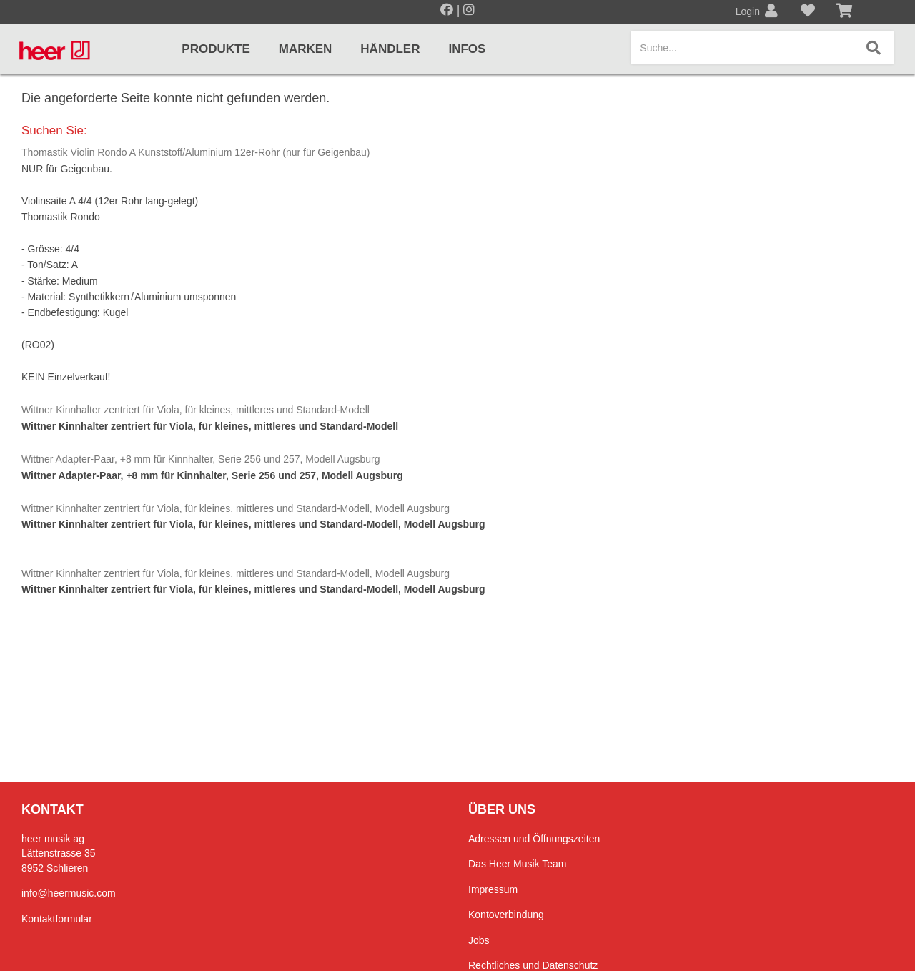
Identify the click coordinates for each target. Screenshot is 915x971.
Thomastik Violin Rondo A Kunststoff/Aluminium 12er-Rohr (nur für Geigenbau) (195, 152)
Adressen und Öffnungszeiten (534, 838)
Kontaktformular (56, 919)
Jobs (479, 940)
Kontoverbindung (506, 914)
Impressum (493, 889)
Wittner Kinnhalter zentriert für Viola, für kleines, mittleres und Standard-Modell (195, 409)
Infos (466, 49)
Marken (305, 49)
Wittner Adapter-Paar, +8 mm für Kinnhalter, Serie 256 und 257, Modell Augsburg (200, 459)
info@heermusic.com (68, 893)
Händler (390, 49)
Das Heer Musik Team (517, 863)
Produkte (215, 49)
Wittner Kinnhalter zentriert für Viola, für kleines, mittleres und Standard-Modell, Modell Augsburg (235, 508)
